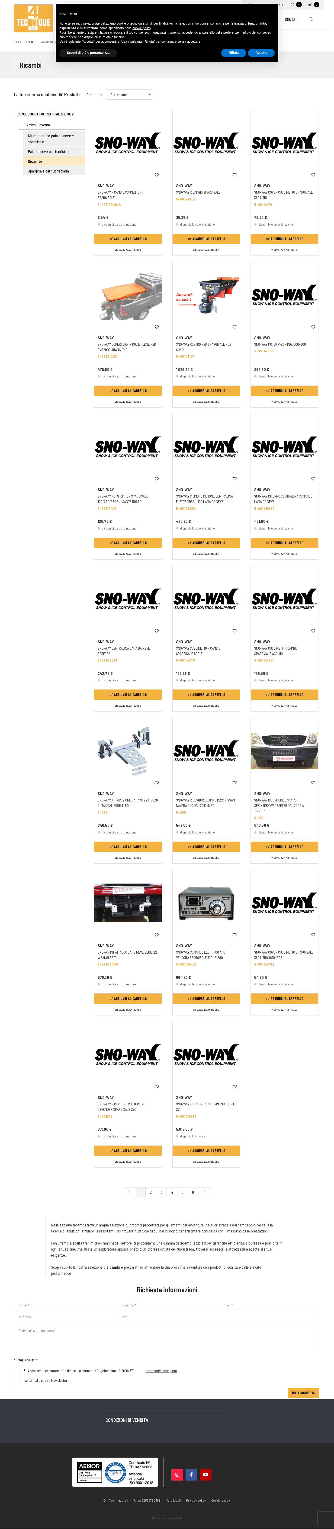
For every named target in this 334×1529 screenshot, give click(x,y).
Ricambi (35, 161)
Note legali (173, 1501)
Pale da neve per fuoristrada (50, 151)
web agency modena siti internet (167, 1518)
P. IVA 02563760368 (147, 1501)
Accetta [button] (261, 52)
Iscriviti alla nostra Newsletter (45, 1380)
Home (18, 41)
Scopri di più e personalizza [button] (88, 52)
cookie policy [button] (141, 28)
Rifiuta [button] (234, 52)
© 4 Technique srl (115, 1501)
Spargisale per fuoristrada (48, 170)
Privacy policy (196, 1500)
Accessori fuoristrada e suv (45, 113)
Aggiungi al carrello (128, 238)
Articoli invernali (38, 124)
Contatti (292, 19)
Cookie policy (220, 1500)
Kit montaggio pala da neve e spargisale (51, 138)
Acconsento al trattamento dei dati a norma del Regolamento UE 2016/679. (100, 1371)
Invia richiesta (303, 1393)
